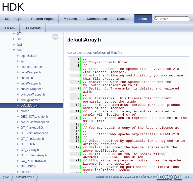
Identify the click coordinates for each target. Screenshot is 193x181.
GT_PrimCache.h (32, 139)
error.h (25, 111)
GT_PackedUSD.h (33, 127)
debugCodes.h (30, 100)
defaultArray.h (30, 105)
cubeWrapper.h (31, 83)
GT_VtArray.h (30, 150)
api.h (24, 61)
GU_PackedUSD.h (33, 161)
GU (19, 39)
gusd (20, 50)
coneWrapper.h (31, 72)
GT (19, 33)
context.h (27, 78)
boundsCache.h (31, 67)
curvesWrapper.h (32, 89)
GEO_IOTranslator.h (34, 116)
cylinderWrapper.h (33, 94)
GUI (19, 45)
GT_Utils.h (28, 144)
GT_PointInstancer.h (34, 133)
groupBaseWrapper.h (35, 122)
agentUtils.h (28, 56)
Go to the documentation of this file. (95, 53)
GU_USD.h (28, 166)
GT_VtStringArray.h (34, 155)
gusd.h (25, 172)
